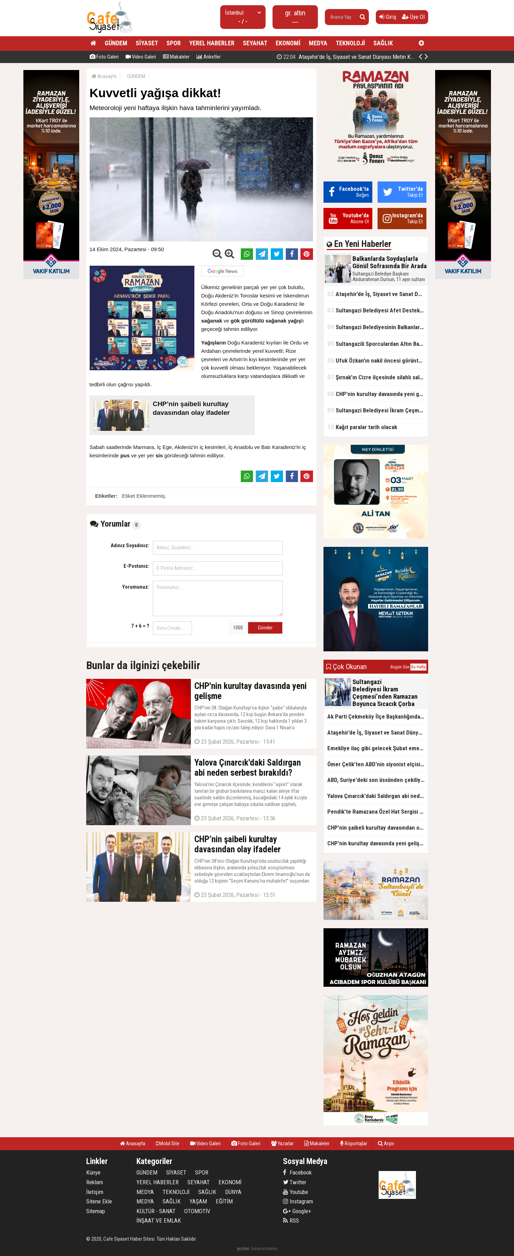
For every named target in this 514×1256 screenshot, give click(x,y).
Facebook (297, 1172)
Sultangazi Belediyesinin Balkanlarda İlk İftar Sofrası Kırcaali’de (377, 327)
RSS (291, 1220)
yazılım (243, 1248)
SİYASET (147, 43)
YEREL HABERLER (211, 43)
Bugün (396, 667)
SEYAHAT (255, 43)
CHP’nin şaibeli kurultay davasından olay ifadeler (377, 827)
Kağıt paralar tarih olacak (362, 427)
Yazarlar (282, 1143)
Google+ (297, 1211)
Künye (93, 1172)
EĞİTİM (224, 1201)
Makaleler (176, 57)
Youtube (295, 1191)
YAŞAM (198, 1201)
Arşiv (386, 1143)
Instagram (298, 1201)
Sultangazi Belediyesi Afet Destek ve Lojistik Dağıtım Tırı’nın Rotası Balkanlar (377, 310)
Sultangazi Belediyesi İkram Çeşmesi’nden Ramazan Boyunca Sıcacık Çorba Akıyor (377, 410)
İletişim (94, 1191)
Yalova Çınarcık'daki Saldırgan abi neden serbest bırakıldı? (377, 795)
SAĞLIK (383, 43)
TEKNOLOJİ (350, 43)
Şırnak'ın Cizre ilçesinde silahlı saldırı (377, 377)
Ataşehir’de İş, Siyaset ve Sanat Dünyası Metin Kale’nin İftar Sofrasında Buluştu (377, 294)
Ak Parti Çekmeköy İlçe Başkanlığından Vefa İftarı (377, 716)
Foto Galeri (104, 57)
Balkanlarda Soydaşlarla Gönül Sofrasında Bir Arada (347, 56)
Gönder (265, 628)
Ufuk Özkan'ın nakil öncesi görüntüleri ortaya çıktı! (377, 360)
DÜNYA (233, 1191)
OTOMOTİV (197, 1211)
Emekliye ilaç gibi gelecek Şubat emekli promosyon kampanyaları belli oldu (377, 748)
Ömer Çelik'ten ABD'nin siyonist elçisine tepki (377, 764)
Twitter (294, 1182)
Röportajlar (353, 1143)
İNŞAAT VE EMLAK (158, 1220)
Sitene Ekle (99, 1201)
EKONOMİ (288, 43)
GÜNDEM (116, 43)
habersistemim (264, 1248)
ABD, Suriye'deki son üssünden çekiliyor (376, 779)
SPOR (173, 43)
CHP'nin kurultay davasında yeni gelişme (377, 394)
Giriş (387, 16)
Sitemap (95, 1211)
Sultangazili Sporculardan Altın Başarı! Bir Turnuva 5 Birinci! (377, 344)
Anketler (208, 57)
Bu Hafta (418, 667)
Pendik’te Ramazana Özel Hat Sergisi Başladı (377, 811)
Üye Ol (413, 16)
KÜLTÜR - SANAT (156, 1211)
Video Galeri (141, 57)
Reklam (94, 1182)
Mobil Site (167, 1143)
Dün (406, 667)
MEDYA (318, 43)
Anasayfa (104, 76)
